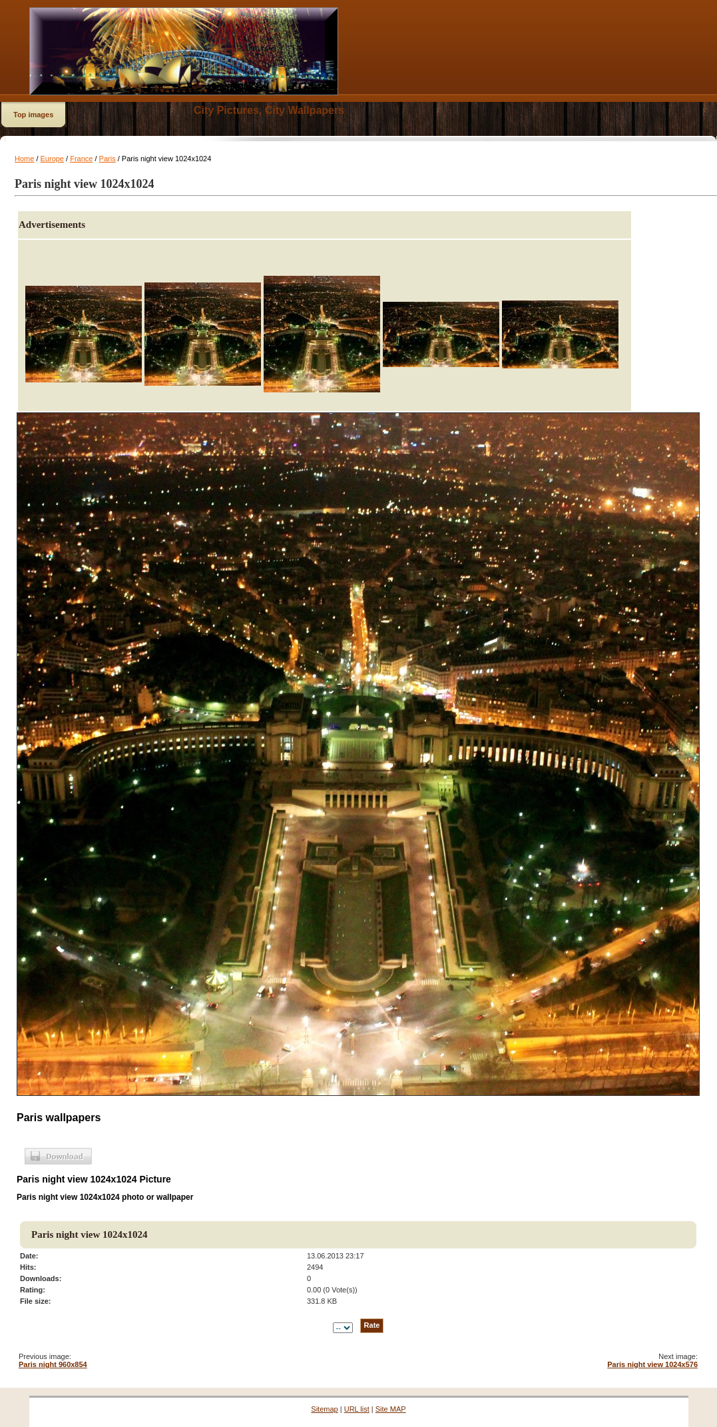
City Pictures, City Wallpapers (269, 110)
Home (24, 159)
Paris (107, 159)
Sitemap (324, 1409)
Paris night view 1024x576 (652, 1364)
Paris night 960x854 (53, 1364)
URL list (356, 1409)
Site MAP (390, 1409)
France (81, 159)
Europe (52, 159)
